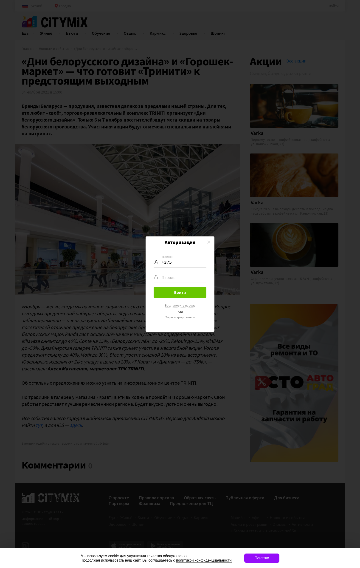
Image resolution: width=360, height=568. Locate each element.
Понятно (262, 558)
